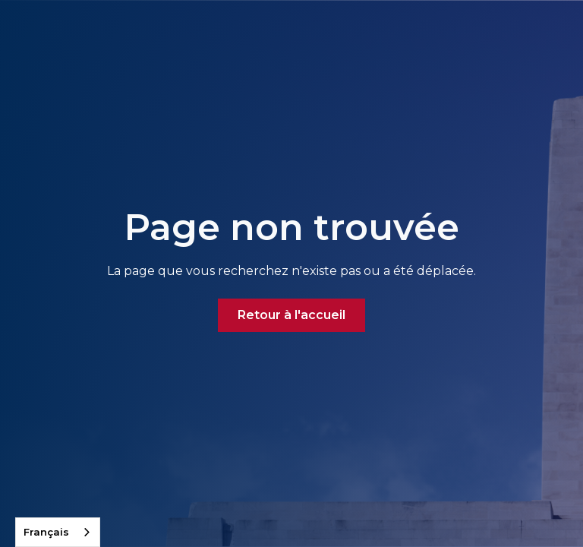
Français (46, 532)
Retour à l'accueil (291, 315)
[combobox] (57, 532)
